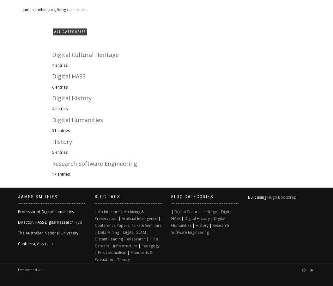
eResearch (136, 239)
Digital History (72, 98)
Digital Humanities (77, 120)
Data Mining (108, 232)
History (62, 142)
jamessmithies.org (39, 9)
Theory (123, 259)
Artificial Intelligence (139, 218)
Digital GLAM (134, 232)
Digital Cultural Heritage (85, 55)
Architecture (109, 211)
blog (62, 9)
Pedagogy (151, 246)
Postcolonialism (112, 252)
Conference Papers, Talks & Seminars (128, 225)
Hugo (272, 197)
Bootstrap (287, 197)
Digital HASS (69, 76)
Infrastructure (125, 246)
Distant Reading (109, 239)
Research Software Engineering (94, 163)
